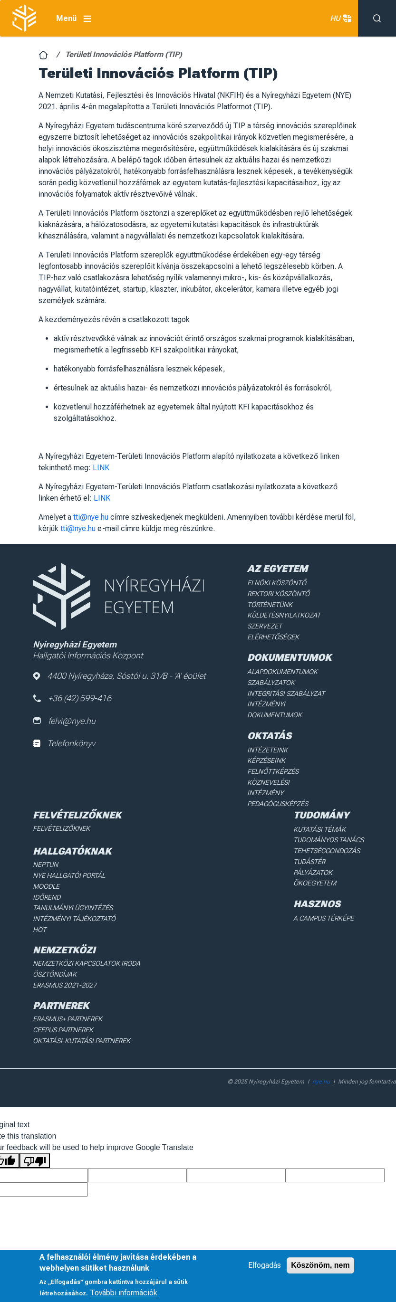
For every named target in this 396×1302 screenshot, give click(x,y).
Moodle (46, 873)
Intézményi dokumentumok (274, 708)
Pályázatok (312, 859)
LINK (101, 467)
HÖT (39, 915)
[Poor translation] (34, 1146)
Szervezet (264, 625)
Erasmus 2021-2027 (65, 971)
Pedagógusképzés (277, 791)
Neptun (45, 851)
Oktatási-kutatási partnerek (81, 1026)
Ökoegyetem (314, 870)
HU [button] (339, 18)
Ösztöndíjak (54, 960)
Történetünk (269, 604)
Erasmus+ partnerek (67, 1004)
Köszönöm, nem (320, 1265)
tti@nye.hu (90, 517)
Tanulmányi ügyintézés (72, 894)
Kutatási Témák (319, 816)
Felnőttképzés (273, 769)
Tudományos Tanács (328, 827)
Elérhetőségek (273, 636)
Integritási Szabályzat (285, 692)
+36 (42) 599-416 (72, 698)
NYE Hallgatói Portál (69, 862)
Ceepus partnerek (63, 1015)
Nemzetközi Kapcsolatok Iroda (86, 949)
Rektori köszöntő (278, 594)
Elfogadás (264, 1265)
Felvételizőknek (61, 815)
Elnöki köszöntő (276, 583)
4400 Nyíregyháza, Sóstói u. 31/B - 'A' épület (119, 676)
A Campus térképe (323, 904)
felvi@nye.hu (64, 721)
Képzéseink (266, 759)
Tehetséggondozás (326, 837)
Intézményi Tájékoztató (74, 905)
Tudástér (309, 848)
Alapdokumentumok (282, 671)
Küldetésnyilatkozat (283, 615)
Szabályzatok (270, 681)
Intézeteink (267, 748)
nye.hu (321, 1067)
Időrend (46, 883)
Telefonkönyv (64, 744)
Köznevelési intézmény (286, 780)
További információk (123, 1292)
